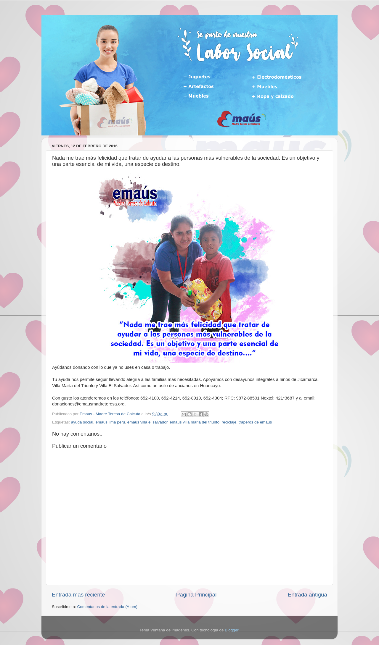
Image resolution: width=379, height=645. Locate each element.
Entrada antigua (307, 594)
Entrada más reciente (78, 594)
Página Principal (196, 594)
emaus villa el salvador (147, 422)
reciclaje (229, 422)
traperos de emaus (255, 422)
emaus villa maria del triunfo (194, 422)
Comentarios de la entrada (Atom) (107, 606)
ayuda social (82, 422)
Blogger (231, 630)
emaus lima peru (110, 422)
